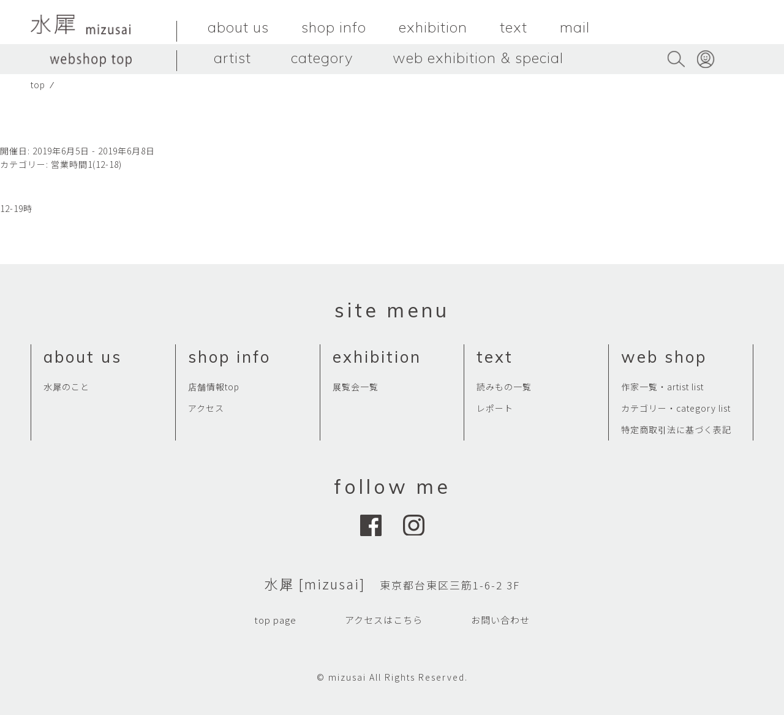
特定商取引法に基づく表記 (676, 429)
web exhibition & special (478, 57)
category (322, 57)
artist (232, 57)
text (513, 27)
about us (238, 27)
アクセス (206, 408)
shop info (333, 27)
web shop (664, 357)
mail (575, 27)
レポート (495, 408)
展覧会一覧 (356, 386)
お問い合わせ (500, 619)
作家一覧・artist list (662, 386)
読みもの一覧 (504, 386)
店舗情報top (213, 386)
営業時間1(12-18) (86, 164)
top (38, 84)
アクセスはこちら (384, 619)
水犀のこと (66, 386)
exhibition (433, 27)
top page (275, 619)
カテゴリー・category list (676, 408)
